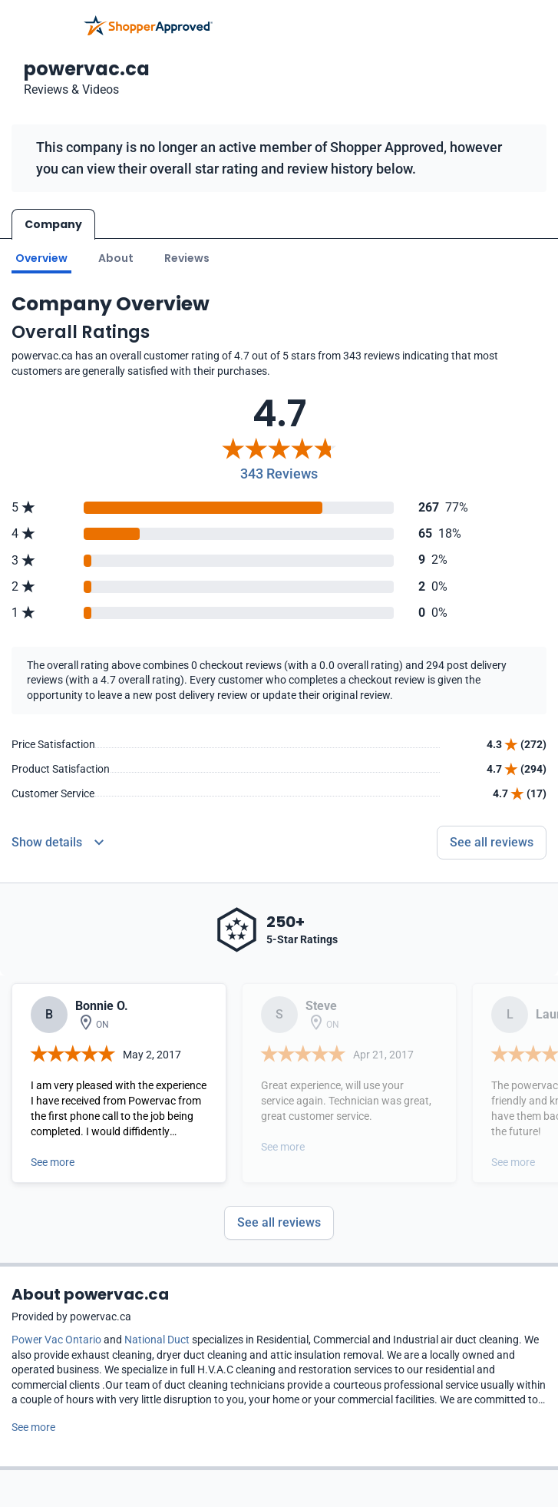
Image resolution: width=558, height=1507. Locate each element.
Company (53, 224)
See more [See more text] (33, 1427)
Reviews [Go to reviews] (187, 258)
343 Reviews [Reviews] (279, 473)
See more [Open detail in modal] (52, 1162)
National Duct (157, 1339)
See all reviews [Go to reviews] (491, 842)
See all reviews (279, 1222)
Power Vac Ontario (56, 1339)
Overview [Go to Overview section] (41, 258)
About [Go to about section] (116, 258)
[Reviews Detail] (58, 842)
